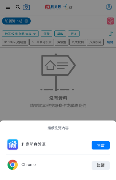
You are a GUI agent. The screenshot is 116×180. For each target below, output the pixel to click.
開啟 (101, 145)
